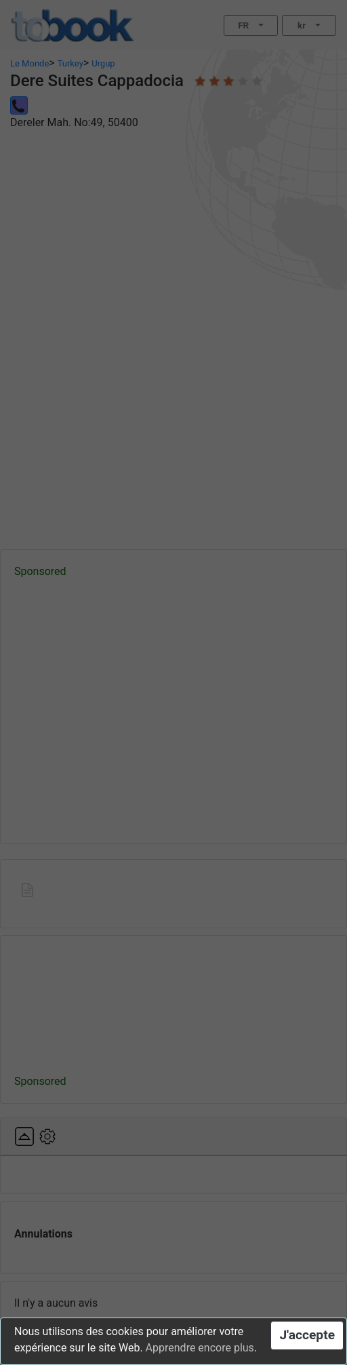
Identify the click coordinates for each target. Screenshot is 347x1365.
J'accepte (307, 1335)
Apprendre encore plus (200, 1347)
